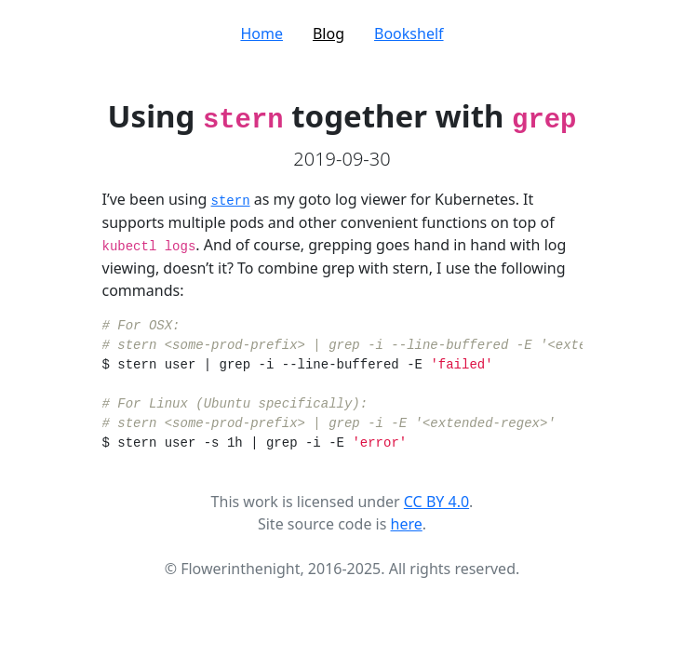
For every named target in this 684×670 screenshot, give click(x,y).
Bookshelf (409, 33)
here (406, 524)
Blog (328, 33)
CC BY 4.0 (436, 501)
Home (261, 33)
